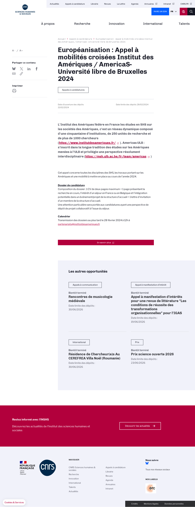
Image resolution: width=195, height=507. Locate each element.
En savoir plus (104, 242)
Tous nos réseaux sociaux (157, 469)
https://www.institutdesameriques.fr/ (87, 143)
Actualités (54, 4)
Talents (184, 23)
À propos (48, 23)
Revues (107, 4)
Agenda (134, 4)
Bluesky (147, 463)
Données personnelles (174, 504)
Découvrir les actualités (137, 426)
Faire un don (160, 11)
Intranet (167, 4)
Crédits (134, 504)
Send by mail (14, 73)
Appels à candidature (75, 4)
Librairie (94, 4)
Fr (172, 11)
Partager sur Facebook (36, 68)
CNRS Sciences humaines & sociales (82, 468)
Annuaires (149, 4)
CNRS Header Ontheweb (183, 11)
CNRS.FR (184, 4)
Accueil (62, 39)
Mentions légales (151, 504)
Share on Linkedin (29, 68)
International (153, 23)
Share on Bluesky (14, 68)
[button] (14, 502)
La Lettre (121, 4)
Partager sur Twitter (21, 68)
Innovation (116, 23)
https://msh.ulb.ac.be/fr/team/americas (115, 156)
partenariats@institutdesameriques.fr (79, 224)
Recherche (82, 23)
